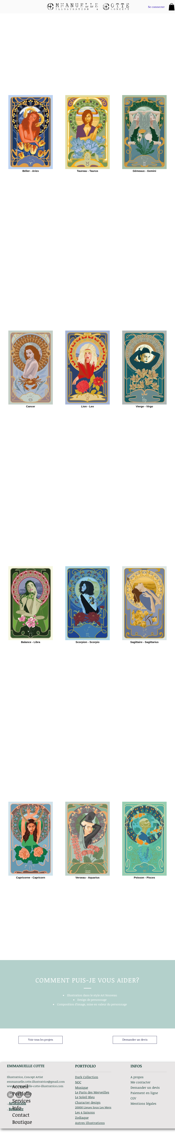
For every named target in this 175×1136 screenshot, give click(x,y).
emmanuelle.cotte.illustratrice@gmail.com (36, 1082)
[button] (172, 6)
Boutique (22, 1122)
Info (16, 1107)
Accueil (20, 1086)
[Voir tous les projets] (40, 1040)
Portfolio (22, 1093)
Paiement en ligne (144, 1093)
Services (21, 1100)
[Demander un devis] (135, 1040)
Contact (21, 1114)
